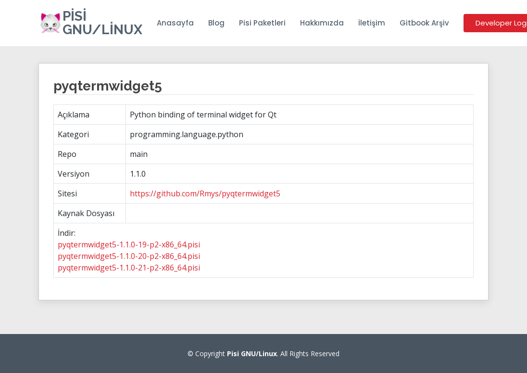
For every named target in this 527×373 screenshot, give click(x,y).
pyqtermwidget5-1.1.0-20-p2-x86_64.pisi (129, 256)
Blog (216, 23)
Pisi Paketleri (262, 23)
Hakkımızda (322, 23)
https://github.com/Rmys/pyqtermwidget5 (205, 193)
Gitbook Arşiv (424, 23)
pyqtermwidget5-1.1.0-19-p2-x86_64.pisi (129, 244)
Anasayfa (175, 23)
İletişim (371, 23)
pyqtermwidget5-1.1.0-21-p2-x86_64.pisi (129, 267)
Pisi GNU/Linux (102, 23)
